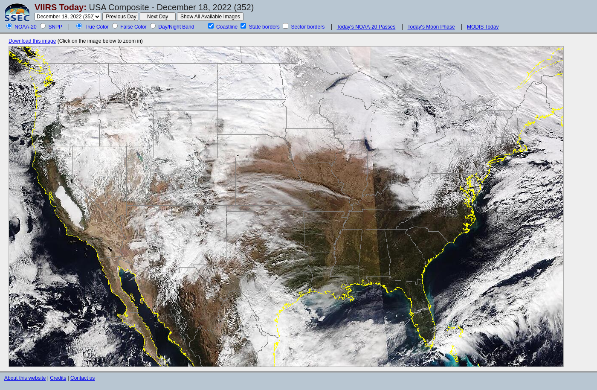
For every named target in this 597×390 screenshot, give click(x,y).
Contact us (82, 378)
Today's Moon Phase (431, 27)
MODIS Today (482, 27)
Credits (58, 378)
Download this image (32, 41)
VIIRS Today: (61, 7)
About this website (25, 378)
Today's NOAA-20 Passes (366, 27)
